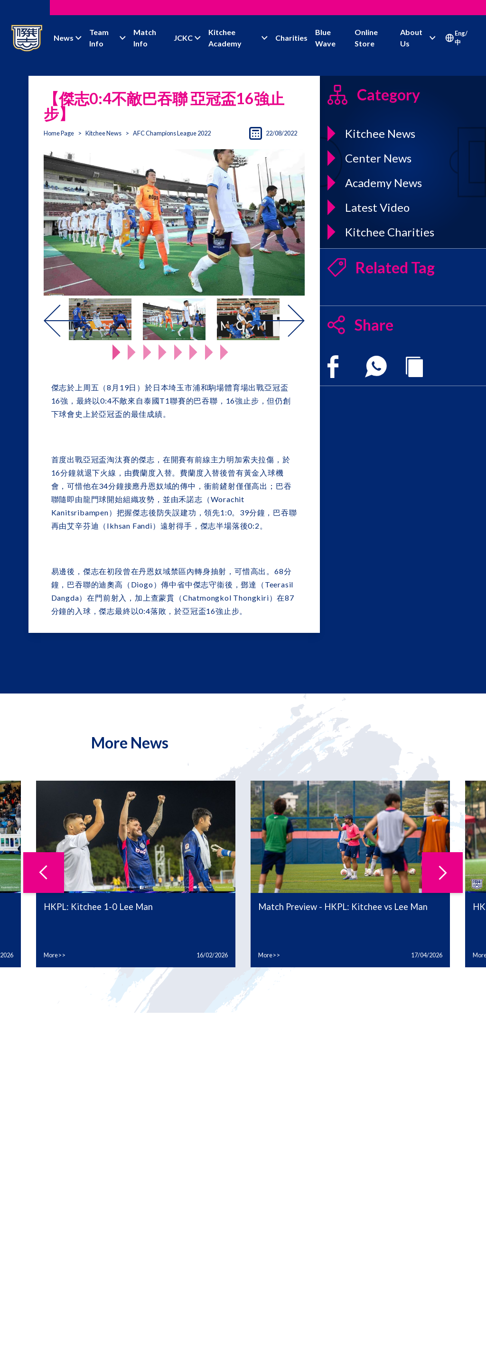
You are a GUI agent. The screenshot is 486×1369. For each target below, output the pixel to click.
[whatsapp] (376, 367)
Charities (291, 37)
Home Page (59, 133)
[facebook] (332, 366)
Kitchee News (103, 133)
